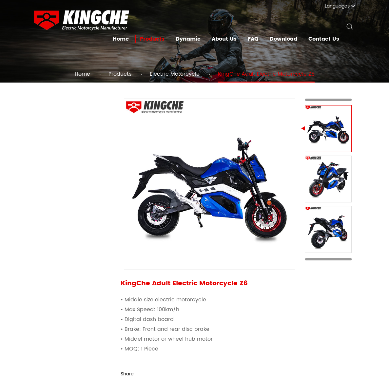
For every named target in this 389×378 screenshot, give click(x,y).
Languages (343, 6)
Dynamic (193, 39)
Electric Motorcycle (177, 74)
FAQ (256, 39)
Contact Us (324, 39)
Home (129, 39)
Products (159, 39)
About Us (228, 39)
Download (285, 39)
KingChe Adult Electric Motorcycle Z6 (255, 74)
